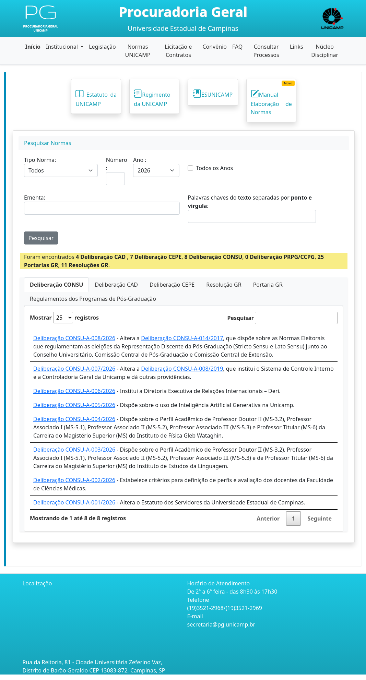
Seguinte (319, 518)
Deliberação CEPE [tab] (172, 284)
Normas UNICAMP (138, 51)
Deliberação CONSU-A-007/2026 (74, 368)
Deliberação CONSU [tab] (56, 284)
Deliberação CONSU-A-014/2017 (182, 338)
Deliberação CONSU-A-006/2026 (74, 391)
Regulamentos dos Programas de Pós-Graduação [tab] (93, 298)
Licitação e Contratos (178, 51)
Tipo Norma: (40, 160)
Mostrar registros (64, 317)
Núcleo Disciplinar (324, 51)
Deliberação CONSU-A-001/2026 (74, 502)
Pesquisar (41, 238)
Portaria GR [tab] (268, 284)
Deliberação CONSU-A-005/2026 (74, 405)
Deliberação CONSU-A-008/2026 (74, 338)
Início (32, 46)
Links (296, 46)
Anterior (268, 518)
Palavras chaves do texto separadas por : (250, 202)
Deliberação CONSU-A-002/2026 (74, 480)
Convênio (214, 46)
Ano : (139, 160)
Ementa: (34, 197)
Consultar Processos (266, 51)
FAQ (237, 46)
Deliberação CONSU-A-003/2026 (74, 449)
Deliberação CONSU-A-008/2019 (182, 368)
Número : (116, 164)
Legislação (102, 46)
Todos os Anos (214, 168)
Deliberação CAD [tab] (116, 284)
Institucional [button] (62, 46)
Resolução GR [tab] (223, 284)
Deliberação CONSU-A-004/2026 (74, 419)
